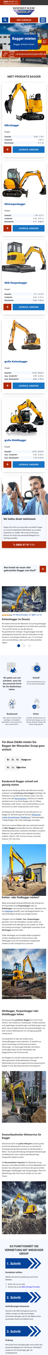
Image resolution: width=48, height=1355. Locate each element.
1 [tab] (19, 646)
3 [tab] (30, 646)
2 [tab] (24, 646)
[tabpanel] (24, 618)
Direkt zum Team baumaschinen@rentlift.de (27, 54)
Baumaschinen (21, 798)
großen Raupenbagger (11, 817)
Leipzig (13, 767)
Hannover (22, 759)
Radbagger (9, 911)
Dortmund (13, 759)
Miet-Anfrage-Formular (31, 1287)
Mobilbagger (25, 817)
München (17, 767)
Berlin (8, 759)
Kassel (8, 767)
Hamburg (17, 759)
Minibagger (36, 814)
